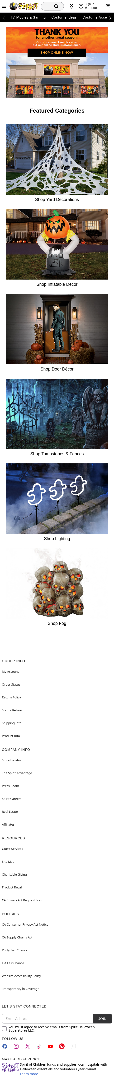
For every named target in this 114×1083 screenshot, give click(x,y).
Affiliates (8, 824)
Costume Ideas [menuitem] (64, 17)
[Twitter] (27, 1046)
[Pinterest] (62, 1046)
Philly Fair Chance (14, 950)
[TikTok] (39, 1046)
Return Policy (11, 697)
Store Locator (11, 760)
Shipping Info (11, 723)
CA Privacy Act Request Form (22, 900)
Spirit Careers (11, 799)
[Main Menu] (4, 6)
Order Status (11, 684)
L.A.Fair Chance (13, 963)
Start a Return (12, 710)
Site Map (8, 861)
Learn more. (29, 1074)
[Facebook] (5, 1046)
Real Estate (10, 811)
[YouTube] (50, 1046)
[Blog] (73, 1046)
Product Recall (12, 887)
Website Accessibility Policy (21, 976)
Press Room (10, 786)
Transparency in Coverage (20, 989)
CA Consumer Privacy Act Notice (25, 924)
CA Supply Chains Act (17, 937)
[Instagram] (16, 1046)
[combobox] (45, 6)
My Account (10, 671)
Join (102, 1019)
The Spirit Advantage (17, 773)
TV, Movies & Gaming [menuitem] (28, 17)
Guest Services (12, 849)
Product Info (11, 736)
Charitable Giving (14, 874)
